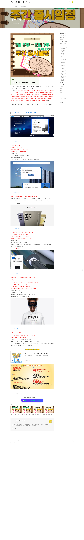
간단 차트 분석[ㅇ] (63, 71)
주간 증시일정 (63, 50)
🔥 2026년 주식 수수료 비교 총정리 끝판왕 (32, 436)
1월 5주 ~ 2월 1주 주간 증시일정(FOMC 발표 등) (24, 83)
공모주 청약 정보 (63, 43)
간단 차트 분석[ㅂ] (63, 68)
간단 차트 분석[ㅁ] (63, 67)
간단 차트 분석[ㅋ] (63, 76)
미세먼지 (61, 88)
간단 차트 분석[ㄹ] (63, 65)
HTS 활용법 (62, 51)
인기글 (65, 134)
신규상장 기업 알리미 (63, 41)
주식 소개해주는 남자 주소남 (20, 2)
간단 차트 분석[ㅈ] (63, 73)
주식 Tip (61, 39)
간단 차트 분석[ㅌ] (63, 77)
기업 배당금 (62, 53)
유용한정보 (62, 84)
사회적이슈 (62, 86)
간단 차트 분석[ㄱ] (63, 60)
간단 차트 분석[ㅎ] (63, 80)
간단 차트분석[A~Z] (64, 59)
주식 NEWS (62, 57)
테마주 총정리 (63, 35)
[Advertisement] (32, 235)
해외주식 (62, 56)
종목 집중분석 (63, 54)
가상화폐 (61, 82)
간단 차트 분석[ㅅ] (63, 70)
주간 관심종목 (63, 48)
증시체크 (62, 37)
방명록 (16, 6)
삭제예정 (61, 92)
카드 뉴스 (61, 45)
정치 (61, 90)
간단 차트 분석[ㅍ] (63, 79)
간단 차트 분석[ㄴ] (63, 62)
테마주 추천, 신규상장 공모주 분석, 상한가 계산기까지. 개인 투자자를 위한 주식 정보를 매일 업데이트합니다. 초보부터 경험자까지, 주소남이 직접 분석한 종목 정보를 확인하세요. (30, 487)
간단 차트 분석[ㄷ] (63, 64)
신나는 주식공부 (63, 47)
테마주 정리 (23, 6)
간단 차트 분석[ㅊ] (63, 74)
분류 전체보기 (63, 33)
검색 (70, 2)
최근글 (61, 134)
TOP (73, 503)
